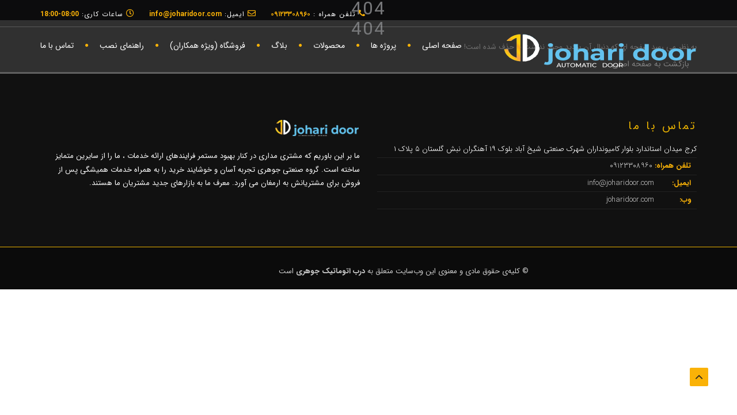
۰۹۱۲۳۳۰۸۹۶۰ (632, 166)
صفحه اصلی (442, 45)
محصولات (329, 45)
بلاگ (279, 45)
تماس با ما (57, 45)
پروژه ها (383, 45)
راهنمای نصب (122, 45)
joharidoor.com (631, 200)
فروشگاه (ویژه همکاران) (207, 45)
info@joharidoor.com (621, 183)
